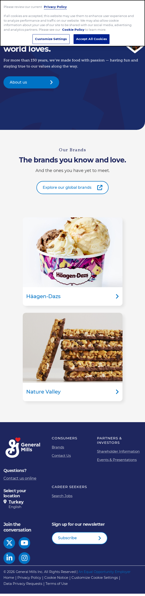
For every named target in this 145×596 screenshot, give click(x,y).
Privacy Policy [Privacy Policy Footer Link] (29, 580)
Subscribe (67, 540)
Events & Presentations (117, 462)
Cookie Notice (56, 580)
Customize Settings (51, 36)
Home (8, 580)
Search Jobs (62, 498)
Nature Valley (72, 359)
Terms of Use (56, 586)
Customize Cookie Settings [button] (94, 580)
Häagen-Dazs (72, 264)
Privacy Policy (55, 4)
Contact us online (19, 480)
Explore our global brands (67, 190)
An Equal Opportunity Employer (104, 574)
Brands (58, 449)
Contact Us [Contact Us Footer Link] (61, 458)
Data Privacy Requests (22, 586)
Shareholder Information (118, 453)
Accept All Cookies (91, 36)
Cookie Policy (73, 27)
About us (18, 84)
